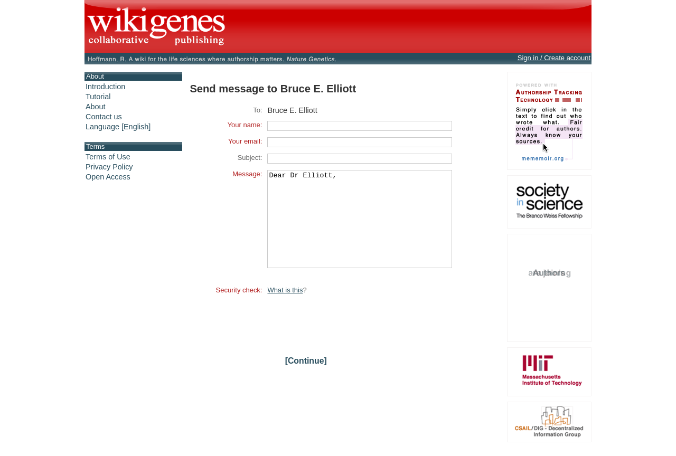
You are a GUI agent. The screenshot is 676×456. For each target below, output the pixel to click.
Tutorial (98, 96)
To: (257, 110)
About (96, 106)
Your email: (245, 141)
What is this (285, 309)
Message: (247, 174)
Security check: (239, 309)
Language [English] (118, 126)
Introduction (105, 86)
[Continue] (306, 379)
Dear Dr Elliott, (359, 228)
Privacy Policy (109, 167)
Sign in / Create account (554, 58)
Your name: (245, 125)
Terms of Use (108, 157)
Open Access (108, 177)
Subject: (250, 158)
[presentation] (347, 339)
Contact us (104, 116)
